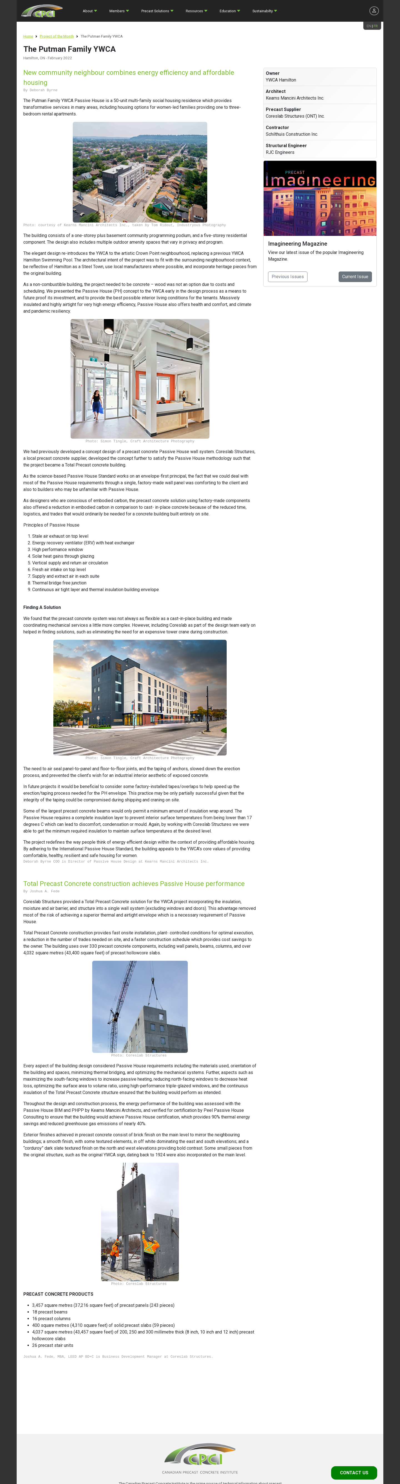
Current (355, 276)
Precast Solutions (155, 11)
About (88, 11)
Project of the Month (57, 36)
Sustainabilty (262, 11)
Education (228, 11)
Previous (288, 276)
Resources (194, 11)
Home (28, 36)
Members (117, 11)
